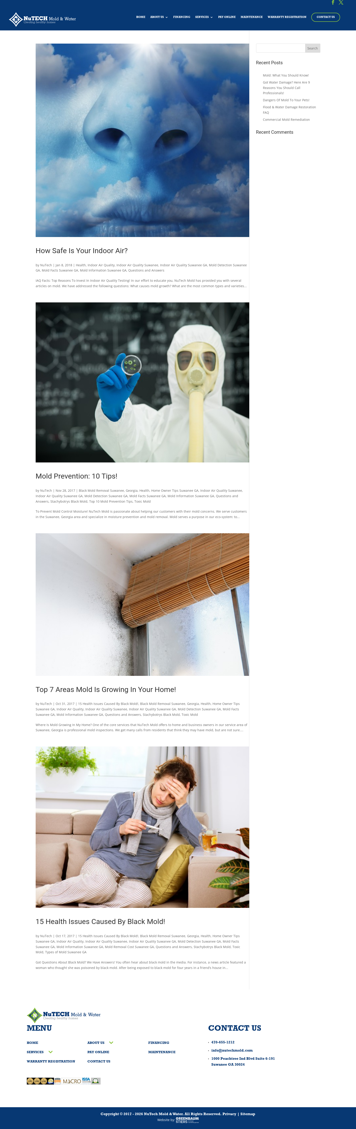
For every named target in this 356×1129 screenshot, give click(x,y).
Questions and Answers (146, 270)
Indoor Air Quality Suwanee (137, 265)
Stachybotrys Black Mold (68, 501)
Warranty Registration (287, 17)
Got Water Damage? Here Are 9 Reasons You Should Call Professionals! (286, 87)
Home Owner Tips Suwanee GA (174, 490)
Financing (181, 17)
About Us (157, 17)
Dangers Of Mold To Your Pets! (286, 100)
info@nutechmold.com (232, 1050)
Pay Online (227, 17)
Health (81, 265)
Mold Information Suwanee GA (103, 270)
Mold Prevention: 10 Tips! (76, 476)
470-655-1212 (223, 1042)
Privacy (229, 1114)
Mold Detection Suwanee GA (106, 496)
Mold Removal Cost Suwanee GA (129, 947)
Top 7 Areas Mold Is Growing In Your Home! (106, 689)
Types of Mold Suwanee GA (66, 952)
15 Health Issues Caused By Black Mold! (108, 704)
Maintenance (252, 17)
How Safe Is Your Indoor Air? (82, 250)
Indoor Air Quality (101, 265)
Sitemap (247, 1114)
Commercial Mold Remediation (286, 119)
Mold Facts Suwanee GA (60, 270)
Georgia (132, 490)
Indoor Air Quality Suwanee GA (183, 265)
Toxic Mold (142, 501)
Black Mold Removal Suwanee (101, 490)
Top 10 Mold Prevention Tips (111, 501)
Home (140, 17)
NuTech (46, 265)
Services (202, 17)
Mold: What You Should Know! (286, 75)
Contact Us (326, 17)
